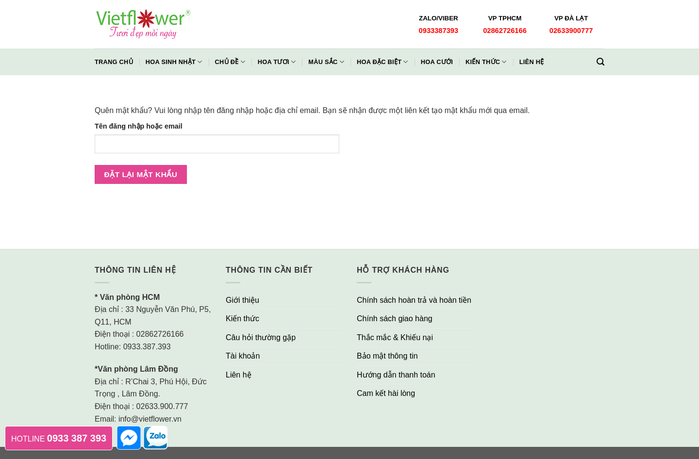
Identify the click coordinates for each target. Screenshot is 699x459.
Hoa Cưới (437, 62)
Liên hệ (531, 62)
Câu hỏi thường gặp (261, 337)
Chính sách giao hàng (395, 318)
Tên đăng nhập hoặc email (139, 126)
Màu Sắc (326, 61)
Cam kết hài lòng (386, 393)
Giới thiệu (242, 300)
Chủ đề (230, 61)
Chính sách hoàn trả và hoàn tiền (414, 300)
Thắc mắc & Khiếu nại (395, 337)
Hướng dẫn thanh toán (396, 375)
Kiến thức (486, 61)
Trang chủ (114, 62)
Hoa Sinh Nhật (174, 61)
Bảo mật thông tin (387, 356)
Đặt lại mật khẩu (141, 174)
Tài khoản (243, 356)
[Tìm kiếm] (600, 61)
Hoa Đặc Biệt (382, 61)
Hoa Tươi (277, 61)
